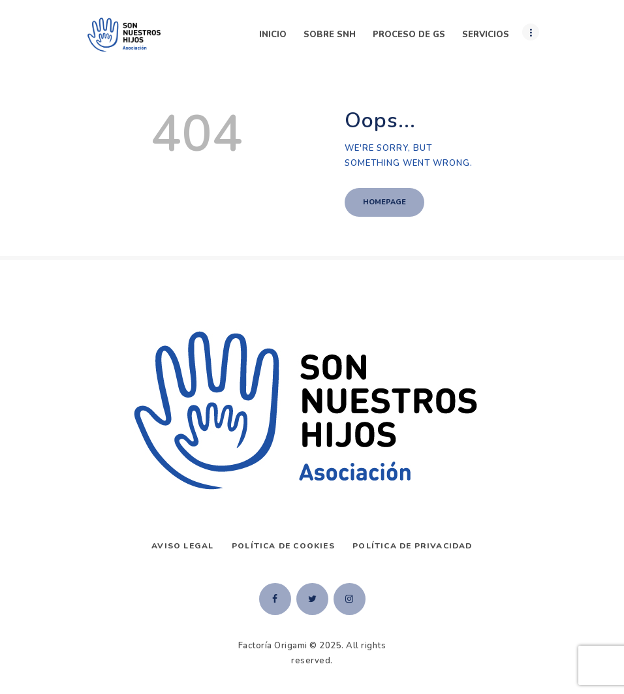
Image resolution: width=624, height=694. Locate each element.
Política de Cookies (283, 546)
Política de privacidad (412, 546)
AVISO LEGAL (182, 546)
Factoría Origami (272, 646)
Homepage (384, 202)
